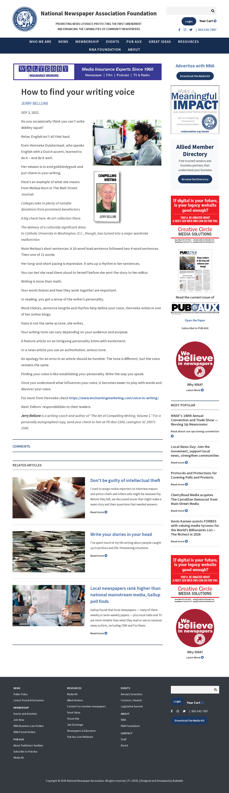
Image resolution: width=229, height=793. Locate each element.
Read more (98, 512)
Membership (87, 41)
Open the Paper (195, 320)
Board (124, 745)
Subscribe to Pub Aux (25, 751)
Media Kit (18, 757)
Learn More (195, 390)
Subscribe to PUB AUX (195, 328)
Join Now (18, 720)
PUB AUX (134, 41)
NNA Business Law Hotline (28, 726)
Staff (123, 739)
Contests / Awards (131, 700)
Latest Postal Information (28, 700)
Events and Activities (25, 713)
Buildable (178, 780)
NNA (123, 720)
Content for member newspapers (86, 706)
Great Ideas (160, 41)
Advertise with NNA (195, 66)
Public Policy (20, 694)
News (63, 41)
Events (112, 41)
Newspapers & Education (81, 730)
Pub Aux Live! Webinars (80, 737)
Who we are (40, 41)
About (134, 49)
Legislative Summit (132, 706)
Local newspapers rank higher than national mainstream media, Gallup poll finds (125, 594)
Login (189, 21)
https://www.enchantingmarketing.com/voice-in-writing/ (114, 398)
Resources (188, 41)
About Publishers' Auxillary (28, 745)
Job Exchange (75, 724)
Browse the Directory (195, 179)
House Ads (73, 718)
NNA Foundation (105, 49)
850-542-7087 (200, 711)
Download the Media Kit (195, 76)
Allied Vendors (75, 700)
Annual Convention (131, 694)
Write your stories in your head (121, 534)
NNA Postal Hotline (24, 732)
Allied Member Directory (195, 150)
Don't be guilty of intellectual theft (125, 480)
